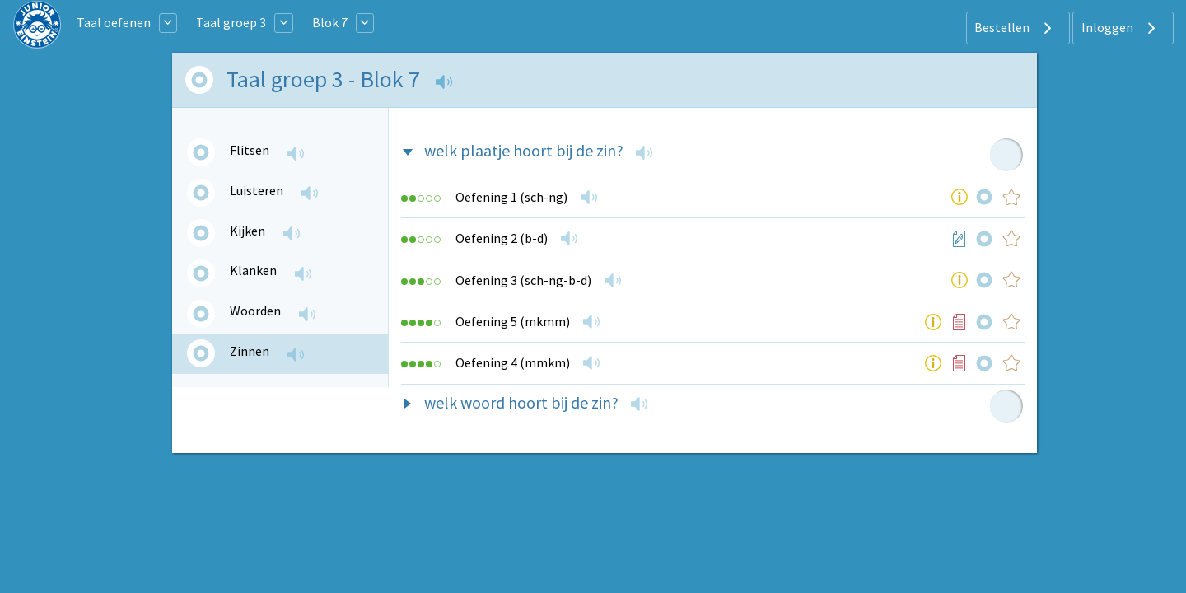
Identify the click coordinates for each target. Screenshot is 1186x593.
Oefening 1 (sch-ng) (511, 197)
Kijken (247, 230)
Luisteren (256, 190)
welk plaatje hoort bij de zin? (523, 150)
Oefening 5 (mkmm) (512, 321)
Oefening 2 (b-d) (501, 238)
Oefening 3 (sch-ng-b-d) (523, 280)
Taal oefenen (114, 22)
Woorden (255, 310)
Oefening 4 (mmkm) (512, 362)
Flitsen (249, 150)
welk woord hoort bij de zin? (521, 402)
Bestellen (1015, 28)
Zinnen (249, 351)
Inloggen (1120, 28)
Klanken (253, 270)
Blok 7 (330, 22)
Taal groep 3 (231, 22)
